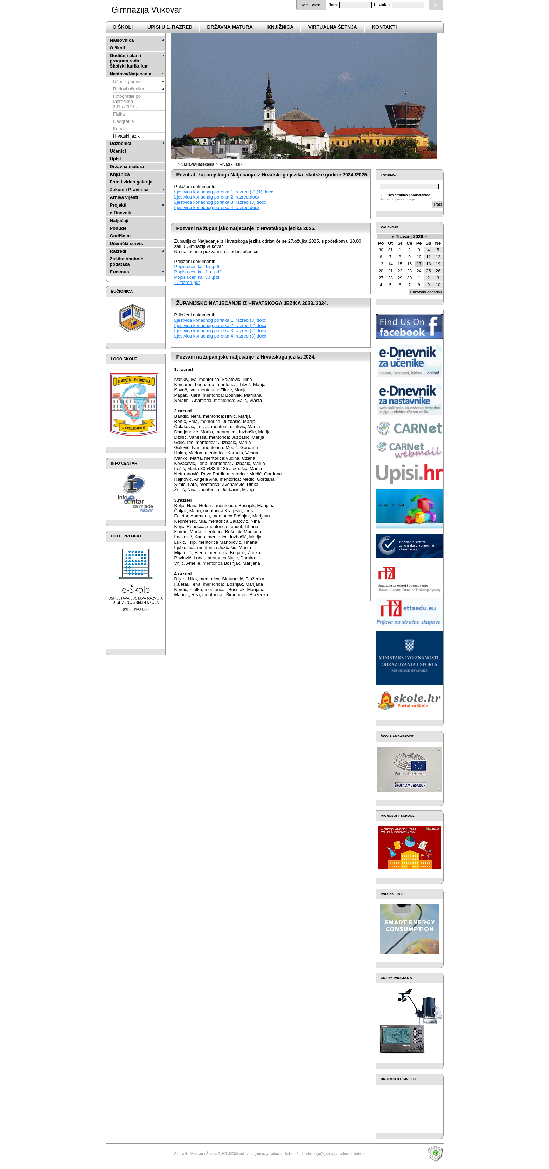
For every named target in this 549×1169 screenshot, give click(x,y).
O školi (117, 47)
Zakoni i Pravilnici (129, 189)
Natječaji (119, 220)
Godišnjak (121, 235)
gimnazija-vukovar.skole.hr (275, 1154)
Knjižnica (280, 27)
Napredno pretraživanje (397, 199)
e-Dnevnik (121, 212)
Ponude (118, 228)
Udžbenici (120, 143)
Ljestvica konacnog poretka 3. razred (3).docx (220, 202)
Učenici (118, 151)
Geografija (123, 121)
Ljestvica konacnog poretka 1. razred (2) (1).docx (223, 191)
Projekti (118, 205)
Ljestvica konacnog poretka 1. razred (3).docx (220, 320)
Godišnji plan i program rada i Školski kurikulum (129, 61)
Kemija (120, 128)
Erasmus (119, 271)
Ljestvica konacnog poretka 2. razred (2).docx (220, 325)
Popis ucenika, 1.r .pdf (197, 266)
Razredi (118, 251)
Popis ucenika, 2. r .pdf (197, 271)
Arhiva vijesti (124, 197)
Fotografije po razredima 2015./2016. (127, 101)
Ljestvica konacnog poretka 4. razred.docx (217, 207)
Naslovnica (122, 40)
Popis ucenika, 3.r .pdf (197, 277)
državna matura (229, 27)
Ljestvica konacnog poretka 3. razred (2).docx (220, 330)
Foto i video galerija (131, 182)
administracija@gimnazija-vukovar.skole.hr (332, 1154)
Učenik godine (127, 81)
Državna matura (127, 166)
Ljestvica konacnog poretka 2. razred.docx (217, 197)
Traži (437, 204)
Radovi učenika (128, 88)
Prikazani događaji (426, 292)
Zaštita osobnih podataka (127, 261)
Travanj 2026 (409, 236)
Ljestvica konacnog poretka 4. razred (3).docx (220, 336)
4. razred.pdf (187, 282)
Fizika (119, 114)
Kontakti (384, 27)
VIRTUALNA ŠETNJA (332, 27)
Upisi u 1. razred (169, 27)
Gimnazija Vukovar (147, 9)
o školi (123, 27)
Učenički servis (126, 243)
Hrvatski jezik (126, 136)
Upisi (115, 158)
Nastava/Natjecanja (131, 73)
